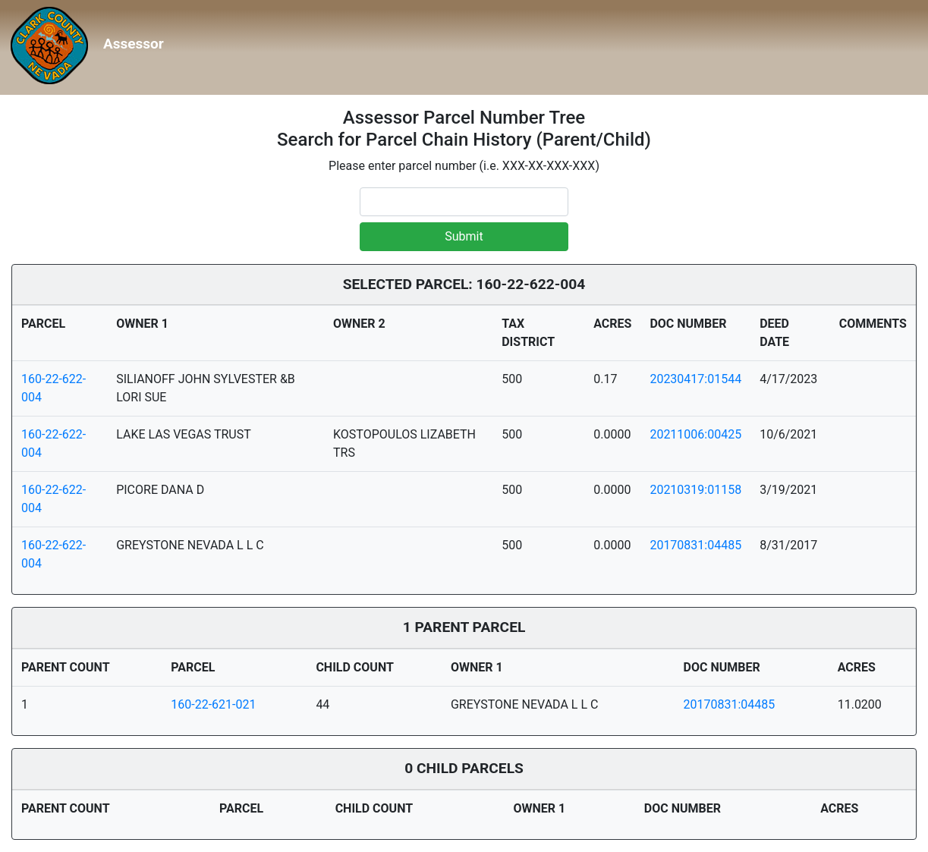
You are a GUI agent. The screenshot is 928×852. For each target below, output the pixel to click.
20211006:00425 (695, 434)
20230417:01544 (695, 379)
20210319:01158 (695, 490)
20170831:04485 (695, 545)
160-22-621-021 (213, 704)
